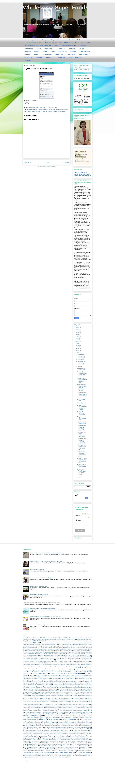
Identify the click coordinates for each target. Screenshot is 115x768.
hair (74, 686)
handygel (33, 687)
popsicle (65, 724)
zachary (74, 755)
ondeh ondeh (88, 715)
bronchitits (72, 652)
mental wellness (80, 706)
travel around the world (66, 745)
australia (38, 646)
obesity (63, 715)
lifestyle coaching (30, 701)
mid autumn (31, 707)
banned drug (66, 647)
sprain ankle (39, 739)
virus (34, 750)
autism (43, 646)
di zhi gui (69, 666)
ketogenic (57, 698)
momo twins (35, 709)
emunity (25, 675)
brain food (34, 652)
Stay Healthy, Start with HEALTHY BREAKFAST (38, 45)
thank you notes (36, 744)
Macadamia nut (77, 702)
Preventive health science (86, 725)
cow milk (59, 662)
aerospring (44, 639)
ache (90, 637)
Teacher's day (77, 742)
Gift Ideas (27, 54)
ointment (71, 715)
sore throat (72, 736)
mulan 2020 (62, 710)
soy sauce (29, 738)
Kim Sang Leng (77, 698)
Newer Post (27, 162)
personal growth (46, 722)
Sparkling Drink (84, 738)
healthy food (77, 689)
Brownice (77, 652)
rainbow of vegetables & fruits (76, 727)
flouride (30, 680)
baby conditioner (72, 646)
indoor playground (72, 693)
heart (52, 690)
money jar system (47, 709)
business (26, 653)
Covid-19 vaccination (51, 662)
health (63, 687)
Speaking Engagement (75, 57)
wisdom (58, 753)
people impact (25, 722)
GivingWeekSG (76, 683)
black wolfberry (84, 649)
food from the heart (26, 681)
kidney (62, 698)
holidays (86, 690)
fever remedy (55, 678)
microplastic (25, 707)
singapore (79, 735)
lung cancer (64, 702)
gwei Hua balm (61, 686)
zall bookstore (80, 755)
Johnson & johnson (42, 696)
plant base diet (33, 724)
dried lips (55, 670)
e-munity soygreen (47, 671)
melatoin (32, 706)
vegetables (44, 748)
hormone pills (43, 692)
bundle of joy (89, 652)
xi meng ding (45, 755)
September (81, 361)
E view (30, 671)
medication (81, 704)
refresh (46, 728)
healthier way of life (38, 689)
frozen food (69, 681)
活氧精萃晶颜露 (35, 757)
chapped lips (83, 655)
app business (52, 644)
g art (25, 683)
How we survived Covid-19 (82, 42)
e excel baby (80, 670)
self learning (69, 733)
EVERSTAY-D (39, 676)
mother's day (84, 709)
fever (61, 109)
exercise (53, 676)
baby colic (65, 646)
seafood (29, 733)
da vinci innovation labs (60, 664)
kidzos (71, 698)
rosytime (67, 730)
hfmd (78, 690)
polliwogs (49, 724)
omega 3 (76, 715)
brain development (26, 652)
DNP (57, 668)
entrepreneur (78, 675)
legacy (65, 699)
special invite (32, 739)
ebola (64, 671)
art (71, 644)
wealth (76, 750)
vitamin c (54, 750)
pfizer (52, 722)
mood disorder (55, 709)
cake (72, 653)
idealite (25, 693)
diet (23, 668)
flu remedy (49, 680)
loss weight (49, 702)
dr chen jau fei (52, 109)
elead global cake (54, 673)
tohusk (25, 745)
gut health (54, 686)
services (75, 733)
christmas (71, 658)
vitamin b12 (48, 750)
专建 (89, 755)
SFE (79, 733)
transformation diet (57, 745)
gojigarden (48, 684)
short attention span (41, 735)
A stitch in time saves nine (82, 637)
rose (53, 730)
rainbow (67, 727)
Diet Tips (81, 48)
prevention (76, 725)
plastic (39, 724)
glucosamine (83, 683)
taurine (69, 742)
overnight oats (25, 719)
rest (75, 728)
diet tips (27, 668)
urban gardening (60, 747)
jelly (33, 696)
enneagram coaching (55, 675)
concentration (25, 661)
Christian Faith (71, 54)
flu (43, 680)
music (75, 710)
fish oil (25, 680)
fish (91, 678)
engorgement (38, 675)
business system (47, 653)
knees (25, 699)
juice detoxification (87, 696)
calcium (77, 653)
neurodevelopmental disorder (36, 712)
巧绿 (27, 757)
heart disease (57, 690)
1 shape (24, 637)
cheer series (48, 656)
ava (53, 646)
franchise (51, 681)
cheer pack (42, 656)
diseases (53, 668)
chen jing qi (68, 656)
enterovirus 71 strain (70, 675)
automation (48, 646)
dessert (52, 666)
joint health (56, 696)
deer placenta (89, 664)
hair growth (79, 686)
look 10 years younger (33, 702)
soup (77, 736)
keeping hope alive (43, 698)
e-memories (39, 671)
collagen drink (59, 659)
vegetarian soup (83, 748)
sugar (70, 741)
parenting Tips (45, 721)
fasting (33, 678)
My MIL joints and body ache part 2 (81, 466)
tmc (75, 744)
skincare (36, 736)
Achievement (25, 639)
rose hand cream (59, 730)
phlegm (60, 722)
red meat (35, 728)
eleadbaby (61, 673)
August (80, 363)
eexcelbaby (90, 671)
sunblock (89, 741)
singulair (84, 735)
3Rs (42, 637)
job (36, 696)
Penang (85, 721)
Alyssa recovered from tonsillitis (81, 422)
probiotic (24, 727)
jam (85, 695)
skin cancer (30, 736)
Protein (56, 45)
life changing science (73, 699)
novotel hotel (36, 713)
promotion (35, 727)
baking (50, 647)
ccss (46, 655)
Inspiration (73, 51)
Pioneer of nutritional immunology (81, 413)
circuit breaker (83, 658)
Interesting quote (81, 403)
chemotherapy (61, 656)
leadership (45, 699)
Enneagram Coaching (48, 40)
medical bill (75, 704)
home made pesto (31, 692)
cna (23, 659)
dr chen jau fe (71, 668)
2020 (77, 336)
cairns (69, 653)
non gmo (24, 713)
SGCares (89, 733)
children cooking (26, 658)
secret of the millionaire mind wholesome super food (54, 733)
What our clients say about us (33, 42)
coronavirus (77, 661)
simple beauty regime (65, 735)
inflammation (79, 693)
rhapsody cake (29, 730)
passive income (61, 721)
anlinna (33, 643)
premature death (57, 725)
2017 (77, 343)
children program (44, 658)
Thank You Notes (83, 54)
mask (56, 704)
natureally (27, 712)
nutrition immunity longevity (75, 713)
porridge (70, 724)
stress (27, 741)
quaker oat (56, 727)
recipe (24, 728)
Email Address (82, 515)
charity (29, 656)
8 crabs (52, 637)
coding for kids (33, 659)
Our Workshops (29, 48)
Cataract (41, 655)
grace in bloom (74, 684)
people (89, 721)
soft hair (67, 736)
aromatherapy (67, 644)
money (41, 709)
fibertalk (61, 678)
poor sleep (59, 724)
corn (72, 661)
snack (57, 736)
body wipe (63, 650)
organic (62, 717)
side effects (52, 735)
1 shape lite (30, 637)
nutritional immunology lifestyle (53, 715)
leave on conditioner (59, 699)
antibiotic (37, 644)
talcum (59, 742)
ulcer (29, 747)
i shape (73, 692)
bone (67, 650)
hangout (38, 687)
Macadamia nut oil (86, 702)
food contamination (71, 680)
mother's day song (32, 710)
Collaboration (61, 57)
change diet (68, 655)
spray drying (45, 739)
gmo (35, 684)
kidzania (66, 698)
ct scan (32, 664)
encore (32, 675)
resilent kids (64, 728)
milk (36, 707)
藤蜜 (68, 757)
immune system (38, 693)
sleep (50, 736)
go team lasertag (41, 684)
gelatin (37, 683)
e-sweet (53, 671)
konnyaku (36, 699)
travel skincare (75, 745)
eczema (68, 671)
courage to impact (27, 662)
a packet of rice (73, 637)
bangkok (60, 647)
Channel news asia (76, 655)
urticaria (67, 747)
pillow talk (85, 722)
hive (82, 690)
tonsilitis (55, 111)
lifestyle (86, 699)
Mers (86, 706)
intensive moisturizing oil (55, 695)
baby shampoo (31, 647)
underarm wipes (49, 747)
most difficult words (77, 709)
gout (68, 684)
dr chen (65, 668)
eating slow (59, 671)
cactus (55, 653)
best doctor (45, 649)
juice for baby (30, 698)
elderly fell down (27, 673)
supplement (44, 111)
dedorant (83, 664)
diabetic (78, 666)
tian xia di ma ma (66, 744)
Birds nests (55, 649)
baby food (79, 646)
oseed (33, 111)
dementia (26, 666)
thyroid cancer (58, 744)
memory (44, 706)
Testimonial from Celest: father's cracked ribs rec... (81, 447)
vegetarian (51, 748)
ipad (62, 695)
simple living (73, 735)
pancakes (32, 721)
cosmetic (83, 661)
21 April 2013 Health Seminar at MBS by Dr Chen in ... (82, 374)
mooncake (62, 709)
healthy (45, 689)
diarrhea (89, 666)
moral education (68, 709)
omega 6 (82, 715)
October (80, 359)
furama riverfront (89, 681)
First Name (78, 520)
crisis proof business (82, 662)
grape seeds (80, 684)
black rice (71, 649)
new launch (61, 712)
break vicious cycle (41, 652)
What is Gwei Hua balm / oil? (37, 569)
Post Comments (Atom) (50, 166)
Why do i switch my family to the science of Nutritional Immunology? (82, 174)
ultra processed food (35, 747)
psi (45, 727)
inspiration (26, 695)
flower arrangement (37, 680)
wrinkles (30, 755)
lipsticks (62, 701)
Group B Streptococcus (30, 686)
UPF (55, 747)
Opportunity (34, 40)
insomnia (90, 693)
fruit (74, 681)
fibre (67, 678)
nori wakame (30, 713)
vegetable (38, 748)
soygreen (35, 738)
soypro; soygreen (76, 738)
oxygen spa (32, 719)
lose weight (42, 702)
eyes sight (86, 676)
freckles (56, 681)
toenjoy (90, 744)
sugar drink (75, 741)
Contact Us (28, 60)
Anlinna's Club (50, 57)
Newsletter (60, 40)
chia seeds (74, 656)
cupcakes (38, 664)
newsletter (67, 712)
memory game (50, 706)
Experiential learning (71, 676)
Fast (29, 678)
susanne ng (33, 742)
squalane (52, 739)
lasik (40, 699)
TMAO (72, 744)
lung (59, 702)
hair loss (84, 686)
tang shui (64, 742)
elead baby (34, 673)
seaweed (35, 733)
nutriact (55, 713)
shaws (29, 735)
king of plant (83, 698)
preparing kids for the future (67, 725)
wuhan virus (35, 755)
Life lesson (81, 699)
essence (84, 675)
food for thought (88, 680)
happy (48, 687)
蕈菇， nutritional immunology (60, 757)
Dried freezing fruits (81, 400)
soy (87, 736)
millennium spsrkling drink (61, 707)
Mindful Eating (76, 707)
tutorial (90, 745)
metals (89, 706)
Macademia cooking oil (27, 704)
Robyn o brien (48, 730)
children (46, 109)
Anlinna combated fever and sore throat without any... (82, 460)
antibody (42, 644)
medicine (88, 704)
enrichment (63, 675)
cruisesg (89, 662)
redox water (41, 728)
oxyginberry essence (87, 719)
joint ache (50, 696)
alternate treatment (32, 109)
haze (59, 687)
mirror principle (89, 707)
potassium (84, 724)
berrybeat (38, 649)
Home (26, 40)
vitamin (42, 750)
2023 (77, 329)
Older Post (66, 162)
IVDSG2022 (75, 695)
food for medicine (79, 680)
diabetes (73, 666)
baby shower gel (38, 647)
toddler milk (85, 744)
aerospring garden (52, 639)
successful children (54, 741)
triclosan (81, 745)
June (79, 477)
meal (60, 704)
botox (89, 650)
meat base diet (69, 704)
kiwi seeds (90, 698)
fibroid (77, 678)
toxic (51, 745)
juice (81, 696)
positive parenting (76, 724)
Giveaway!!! (39, 57)
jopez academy (68, 696)
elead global (42, 673)
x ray (40, 755)
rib (43, 730)
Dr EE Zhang (36, 670)
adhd (30, 639)
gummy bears (47, 686)
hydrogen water (67, 692)
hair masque (89, 686)
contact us (50, 661)
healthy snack (44, 690)
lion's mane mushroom (49, 701)
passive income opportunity (72, 721)
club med (89, 658)
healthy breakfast (53, 689)
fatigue (37, 678)
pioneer (27, 724)
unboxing (42, 747)
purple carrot (50, 727)
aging (68, 639)
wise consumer (65, 753)
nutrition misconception (87, 713)
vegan (88, 747)
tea (72, 742)
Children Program (47, 54)
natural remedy (27, 111)
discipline (48, 668)
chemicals (54, 656)
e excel (58, 109)
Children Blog (59, 54)
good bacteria (56, 684)
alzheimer (60, 640)
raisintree (86, 727)
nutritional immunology (33, 715)
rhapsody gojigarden (37, 730)
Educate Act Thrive (76, 671)
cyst (53, 664)
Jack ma (81, 695)
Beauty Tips (72, 48)
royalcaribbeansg (84, 730)
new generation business (50, 712)
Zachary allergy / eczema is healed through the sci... (81, 454)
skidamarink (90, 735)
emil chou (89, 673)
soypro (56, 738)
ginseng (48, 683)
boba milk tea (51, 650)
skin (25, 736)
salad (36, 731)
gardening (30, 683)
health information (77, 687)
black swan (77, 649)
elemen (66, 673)
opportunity (48, 717)
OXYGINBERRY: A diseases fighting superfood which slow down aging (47, 553)
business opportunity (35, 653)
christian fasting (64, 658)
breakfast (48, 652)
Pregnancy (83, 45)
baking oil (55, 647)
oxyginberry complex (70, 719)
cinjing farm (76, 658)
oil (67, 715)
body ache (57, 650)
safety (30, 732)
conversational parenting (58, 661)
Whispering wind (38, 752)
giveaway (70, 683)
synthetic (50, 111)
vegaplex (25, 748)
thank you (28, 744)
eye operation (79, 676)
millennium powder (50, 707)
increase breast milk (62, 693)
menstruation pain (64, 706)
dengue (31, 666)
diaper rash (84, 666)
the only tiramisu (44, 744)
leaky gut (51, 699)
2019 (77, 339)
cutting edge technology (46, 664)
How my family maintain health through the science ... (82, 407)
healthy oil (37, 690)
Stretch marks (33, 741)
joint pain (61, 696)
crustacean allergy (26, 664)
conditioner (32, 661)
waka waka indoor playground (67, 750)
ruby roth (90, 730)
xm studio (52, 755)
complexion (82, 659)
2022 (77, 332)
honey (37, 692)
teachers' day (85, 742)
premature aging (49, 725)
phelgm (55, 722)
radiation (62, 727)
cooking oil (67, 661)
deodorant (36, 666)
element (71, 673)
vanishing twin (82, 747)
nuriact (50, 713)
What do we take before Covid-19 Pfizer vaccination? (42, 608)
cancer (82, 653)
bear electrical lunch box (87, 647)
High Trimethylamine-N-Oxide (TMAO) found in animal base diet (45, 616)
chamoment (58, 655)
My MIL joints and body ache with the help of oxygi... (81, 472)
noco (90, 712)
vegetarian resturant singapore (71, 748)
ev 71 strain (26, 676)
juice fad (24, 698)
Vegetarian (28, 51)
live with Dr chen (70, 701)
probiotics (30, 727)
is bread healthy (68, 695)
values (77, 747)
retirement (83, 728)
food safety (41, 681)
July (79, 366)
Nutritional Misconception (69, 45)
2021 (77, 334)
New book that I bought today (81, 368)
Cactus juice (41, 109)
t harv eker (50, 742)
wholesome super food (63, 752)
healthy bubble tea (63, 689)
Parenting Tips (61, 48)
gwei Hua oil (69, 686)
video (30, 750)
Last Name (78, 525)
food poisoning (34, 681)
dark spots (74, 664)
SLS (53, 736)
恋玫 (30, 757)
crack (70, 662)
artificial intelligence (83, 644)
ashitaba (90, 644)
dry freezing (63, 670)
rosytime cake (76, 730)
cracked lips (74, 662)
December (80, 354)
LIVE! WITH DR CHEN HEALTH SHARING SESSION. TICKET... (82, 387)
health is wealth (85, 687)
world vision (89, 753)
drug (59, 670)
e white (34, 671)
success (39, 741)
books (75, 650)
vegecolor (30, 748)
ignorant (30, 693)
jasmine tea (28, 696)
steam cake (63, 739)
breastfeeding (56, 652)
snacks (62, 736)
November (80, 357)
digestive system (40, 668)
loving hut (55, 702)
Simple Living (28, 57)
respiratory (70, 728)
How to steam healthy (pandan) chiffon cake (40, 625)
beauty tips (26, 649)
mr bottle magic (51, 710)
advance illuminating (37, 639)
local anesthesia (83, 701)
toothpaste (35, 745)
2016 (77, 346)
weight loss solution (88, 750)
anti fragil (24, 644)
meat (63, 704)
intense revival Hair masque (43, 695)
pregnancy (25, 725)
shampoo (24, 735)
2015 (77, 348)
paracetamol (38, 721)
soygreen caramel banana (47, 738)
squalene (57, 739)
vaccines (72, 747)
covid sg (37, 662)
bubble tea (83, 652)
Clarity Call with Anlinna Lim (81, 69)
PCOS (81, 721)
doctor (61, 668)
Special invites (63, 51)
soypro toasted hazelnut (66, 738)
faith (90, 676)
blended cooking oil (41, 650)
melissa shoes (38, 706)
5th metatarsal (47, 637)
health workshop (29, 689)
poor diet (54, 724)
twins (25, 747)
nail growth (80, 710)
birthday (60, 649)
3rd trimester (37, 637)
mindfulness (82, 707)
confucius (37, 661)
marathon (51, 704)
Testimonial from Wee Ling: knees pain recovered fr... (81, 441)
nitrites (85, 712)
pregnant (32, 725)
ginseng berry (63, 683)
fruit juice (79, 681)
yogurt (56, 755)
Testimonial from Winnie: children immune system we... (82, 395)
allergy (24, 641)
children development (35, 658)
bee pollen (32, 649)
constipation (43, 661)
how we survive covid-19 (57, 692)
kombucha (30, 699)
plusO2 (43, 724)
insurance (33, 695)
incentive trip (54, 693)
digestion (33, 668)
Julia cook (36, 698)
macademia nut (36, 704)
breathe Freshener (64, 652)
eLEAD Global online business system (39, 586)
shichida (33, 735)
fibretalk (71, 678)
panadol (27, 721)
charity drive (35, 656)
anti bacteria (77, 642)
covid (33, 662)
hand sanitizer (26, 687)
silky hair (57, 735)
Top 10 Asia (41, 745)
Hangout (45, 51)
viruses (38, 750)
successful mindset (63, 741)
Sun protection (82, 741)
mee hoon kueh (26, 706)
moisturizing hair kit (28, 709)
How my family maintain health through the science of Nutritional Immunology (41, 602)
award (57, 646)
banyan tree (73, 647)
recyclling (30, 728)
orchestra (55, 717)
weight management (28, 752)
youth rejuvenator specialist (65, 755)
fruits (83, 681)
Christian (57, 658)
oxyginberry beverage (55, 719)
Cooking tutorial (48, 48)
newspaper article (74, 712)
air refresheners (80, 639)
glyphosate (31, 684)
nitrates (81, 712)
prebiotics (89, 724)
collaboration (44, 659)
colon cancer (67, 659)
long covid (90, 701)
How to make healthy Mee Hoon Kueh (39, 594)
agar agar (59, 639)
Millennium (65, 109)
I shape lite (79, 692)
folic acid (54, 680)
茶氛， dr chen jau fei (49, 757)
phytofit (65, 722)
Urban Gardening (85, 51)
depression (47, 666)
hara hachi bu (53, 687)
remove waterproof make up (54, 728)
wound (25, 755)
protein (40, 727)
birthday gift (65, 649)
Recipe (39, 48)
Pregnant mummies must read (82, 418)
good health (63, 684)
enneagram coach (46, 675)
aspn (25, 646)
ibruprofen (84, 692)
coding (27, 659)
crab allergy (64, 662)
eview (45, 676)
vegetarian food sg (59, 748)
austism (34, 646)
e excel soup (87, 670)
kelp (53, 698)
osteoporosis (75, 717)
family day (25, 678)
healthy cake (70, 689)
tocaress (80, 744)
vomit (59, 750)
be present (79, 647)
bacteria (45, 647)
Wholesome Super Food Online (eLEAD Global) (58, 42)
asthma (29, 646)
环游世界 (41, 757)
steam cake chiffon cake (71, 739)
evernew (32, 676)
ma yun (70, 702)
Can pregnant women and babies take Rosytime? (42, 578)
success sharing (46, 741)
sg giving (83, 733)
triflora (86, 745)
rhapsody (89, 728)
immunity (48, 693)
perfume (31, 722)
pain (23, 721)
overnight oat (88, 717)
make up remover (44, 704)
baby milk (24, 647)
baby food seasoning (87, 646)
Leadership (70, 40)
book (71, 650)
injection (85, 693)
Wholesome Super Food (54, 7)
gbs (34, 683)
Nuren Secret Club (44, 713)
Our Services (80, 40)
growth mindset (39, 686)
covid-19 (43, 662)
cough (88, 661)
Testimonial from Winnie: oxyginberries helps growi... (81, 434)
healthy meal (30, 690)
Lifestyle (36, 54)
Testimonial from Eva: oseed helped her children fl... (81, 428)
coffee (39, 659)
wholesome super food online (84, 752)
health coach (69, 687)
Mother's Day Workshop (42, 710)
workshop (83, 753)
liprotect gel (57, 701)
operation (41, 717)
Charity (53, 51)
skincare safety (43, 736)
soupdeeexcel (82, 736)
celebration (50, 655)
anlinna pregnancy (58, 642)
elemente (78, 673)
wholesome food (61, 111)
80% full (57, 637)
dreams (49, 670)
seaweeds (40, 733)
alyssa (54, 640)
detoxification (62, 666)
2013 (77, 352)
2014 (77, 350)
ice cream (90, 692)
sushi (38, 742)
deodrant (41, 666)
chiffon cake (81, 656)
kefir (50, 698)
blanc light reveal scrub (30, 650)
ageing (64, 639)
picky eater (71, 722)
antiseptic (47, 644)
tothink (46, 745)
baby (61, 646)
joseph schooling (75, 696)
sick (47, 735)
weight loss (81, 750)
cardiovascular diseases (32, 655)
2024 (77, 327)
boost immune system (82, 650)
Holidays (36, 51)
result (79, 728)
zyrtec (85, 755)
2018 (77, 341)
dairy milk (69, 664)
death (79, 664)
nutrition (67, 713)
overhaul (82, 717)
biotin (50, 649)
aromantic (59, 644)
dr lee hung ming (43, 670)
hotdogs (48, 692)
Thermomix (51, 744)
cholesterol (52, 658)
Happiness (43, 687)
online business (34, 717)
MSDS (57, 710)
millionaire (70, 707)
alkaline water (88, 639)
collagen (51, 659)
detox (57, 666)
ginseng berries (55, 683)
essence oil (89, 675)
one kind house (26, 717)
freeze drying (62, 681)
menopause (57, 706)
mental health (72, 706)
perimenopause (38, 722)
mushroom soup (69, 710)
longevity (26, 702)
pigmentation (79, 722)
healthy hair (84, 689)
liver (78, 701)
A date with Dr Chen (64, 637)
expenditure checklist (61, 676)
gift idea (42, 683)
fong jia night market (62, 680)
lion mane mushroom (39, 701)
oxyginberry (38, 111)
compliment (88, 659)
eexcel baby (84, 671)
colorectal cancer (75, 659)
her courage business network (68, 690)
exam (49, 676)
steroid (79, 739)
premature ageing (40, 725)
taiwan (55, 742)
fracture (46, 681)
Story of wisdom (85, 739)
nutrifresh (60, 713)
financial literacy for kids (84, 678)
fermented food (43, 678)
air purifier (73, 639)
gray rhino (86, 684)
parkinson (54, 721)
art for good (76, 644)
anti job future (30, 644)
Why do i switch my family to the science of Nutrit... (82, 380)
